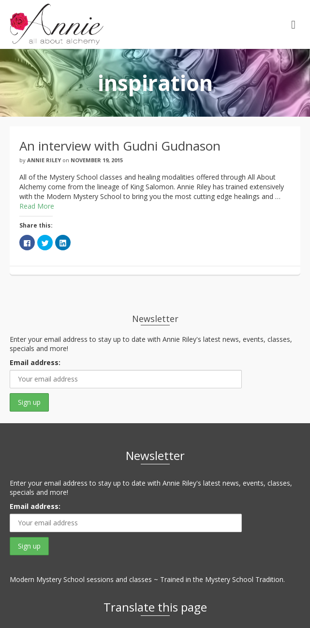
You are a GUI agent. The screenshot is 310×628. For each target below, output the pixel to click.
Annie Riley (44, 160)
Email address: (35, 362)
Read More (36, 206)
